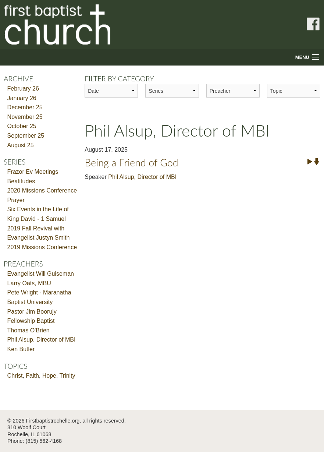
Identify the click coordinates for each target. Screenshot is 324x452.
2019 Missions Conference (42, 247)
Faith (32, 375)
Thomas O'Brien (28, 330)
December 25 (25, 107)
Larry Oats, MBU (29, 283)
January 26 (21, 98)
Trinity (67, 375)
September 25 (25, 136)
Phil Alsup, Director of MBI (41, 339)
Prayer (16, 200)
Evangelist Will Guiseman (40, 274)
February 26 (23, 88)
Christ (15, 375)
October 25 (21, 126)
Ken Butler (21, 349)
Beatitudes (21, 181)
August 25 (20, 145)
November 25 (25, 117)
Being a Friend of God (131, 162)
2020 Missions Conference (42, 190)
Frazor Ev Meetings (32, 172)
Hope (49, 375)
